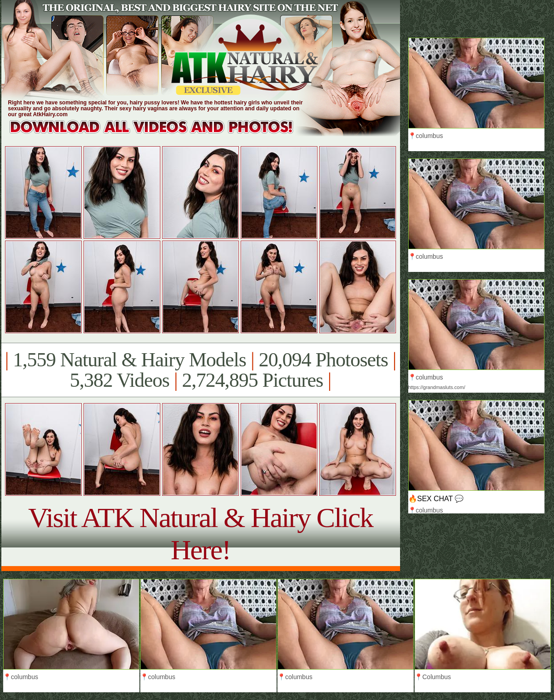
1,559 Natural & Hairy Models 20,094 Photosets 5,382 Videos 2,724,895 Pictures (200, 370)
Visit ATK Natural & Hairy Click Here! (200, 533)
